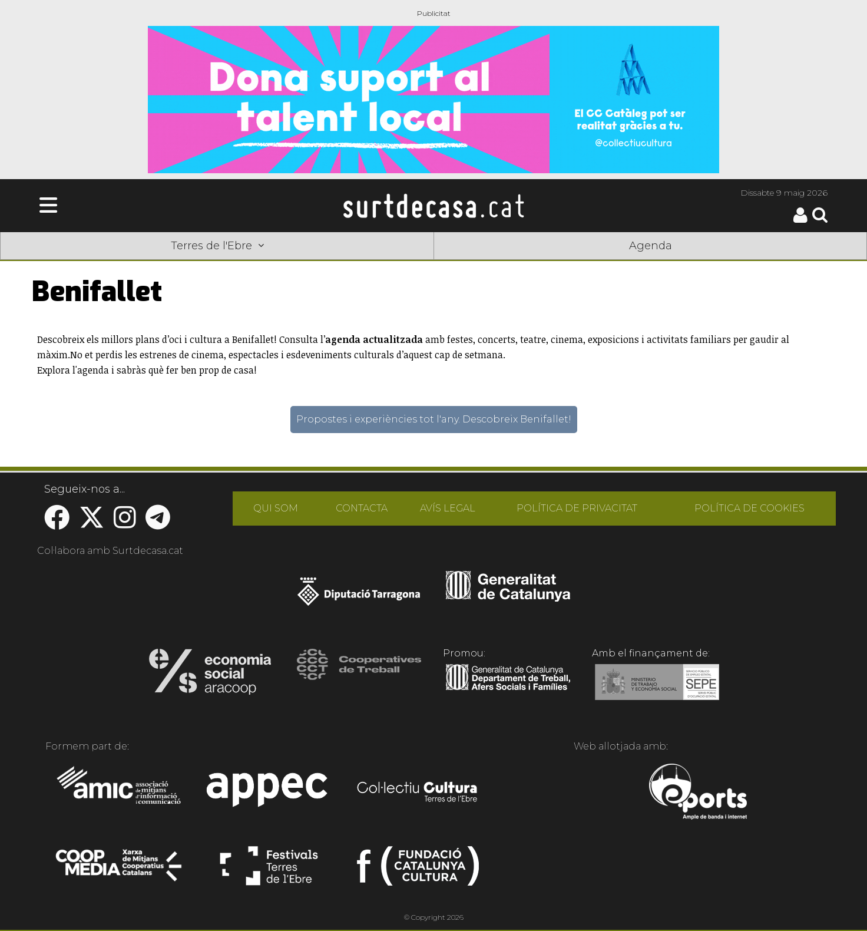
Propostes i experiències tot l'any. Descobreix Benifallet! (433, 419)
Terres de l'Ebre (217, 245)
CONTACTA (362, 508)
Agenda (650, 245)
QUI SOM (275, 508)
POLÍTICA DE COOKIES (749, 508)
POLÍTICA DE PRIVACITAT (577, 508)
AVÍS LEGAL (447, 508)
